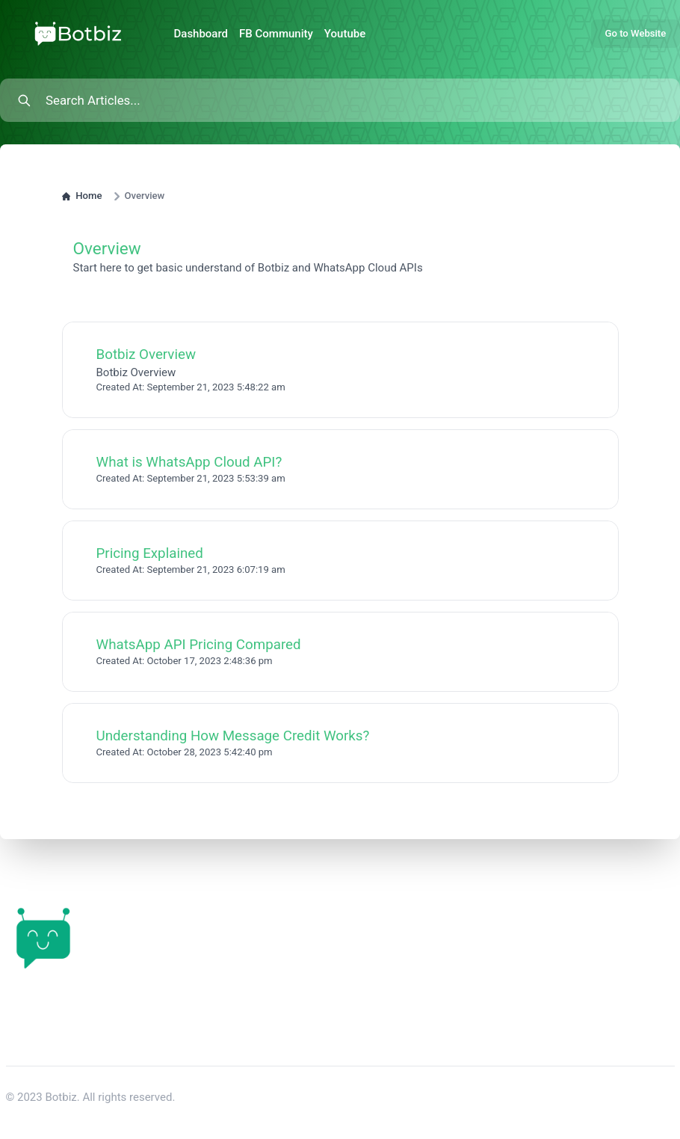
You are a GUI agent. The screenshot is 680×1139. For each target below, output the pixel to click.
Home (82, 195)
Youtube (344, 33)
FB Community (276, 33)
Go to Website (636, 33)
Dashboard (201, 33)
